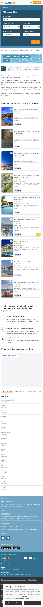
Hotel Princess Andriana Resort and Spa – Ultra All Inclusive (27, 154)
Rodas (3, 465)
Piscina (10, 68)
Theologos (4, 482)
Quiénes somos (7, 501)
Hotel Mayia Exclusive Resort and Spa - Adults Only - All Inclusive (26, 176)
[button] (37, 2)
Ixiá (2, 422)
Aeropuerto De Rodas (7, 400)
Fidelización (5, 514)
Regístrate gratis (12, 324)
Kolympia (4, 438)
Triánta (3, 487)
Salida (26, 23)
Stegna (3, 476)
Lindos (3, 454)
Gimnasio (37, 68)
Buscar (36, 42)
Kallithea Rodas (5, 432)
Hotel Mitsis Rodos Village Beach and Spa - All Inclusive (27, 132)
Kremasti (4, 443)
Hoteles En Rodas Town (27, 51)
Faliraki (3, 411)
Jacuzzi (18, 68)
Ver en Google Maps (10, 355)
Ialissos (3, 416)
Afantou (3, 405)
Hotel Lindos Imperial (20, 241)
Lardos (3, 449)
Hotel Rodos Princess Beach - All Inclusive (24, 220)
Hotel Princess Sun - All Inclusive (24, 262)
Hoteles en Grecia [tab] (19, 391)
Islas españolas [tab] (31, 391)
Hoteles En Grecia (12, 51)
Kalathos (3, 427)
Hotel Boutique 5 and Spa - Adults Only (26, 282)
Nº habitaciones (7, 31)
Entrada (8, 23)
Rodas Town (5, 471)
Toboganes (27, 68)
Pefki (2, 460)
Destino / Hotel (7, 16)
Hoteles (3, 51)
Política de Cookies (32, 580)
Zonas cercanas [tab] (7, 391)
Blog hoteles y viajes (9, 526)
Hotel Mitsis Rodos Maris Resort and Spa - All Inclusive (27, 198)
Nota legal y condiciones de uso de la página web (13, 580)
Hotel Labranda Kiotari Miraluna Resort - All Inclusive (26, 110)
